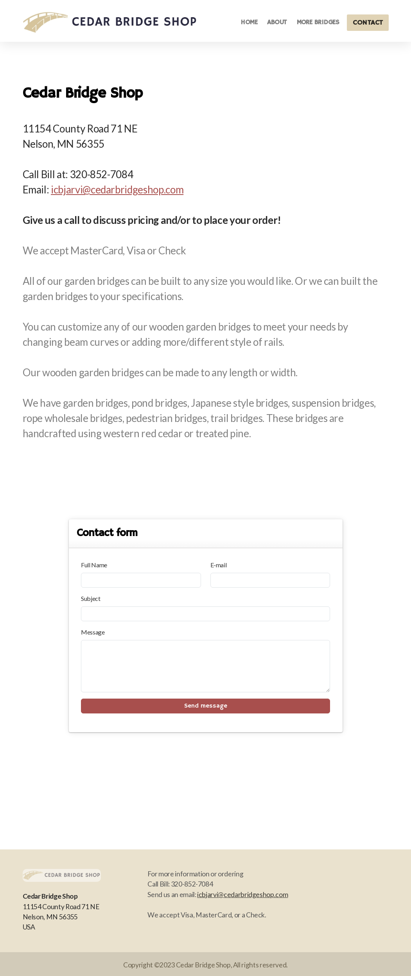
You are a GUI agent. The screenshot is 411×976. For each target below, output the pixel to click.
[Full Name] (141, 580)
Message (93, 632)
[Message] (205, 666)
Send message (205, 706)
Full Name (94, 564)
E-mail (218, 564)
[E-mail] (270, 580)
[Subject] (205, 613)
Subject (91, 598)
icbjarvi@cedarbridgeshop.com (117, 189)
